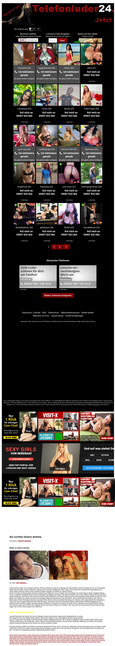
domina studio (38, 640)
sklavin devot (79, 635)
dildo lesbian (77, 638)
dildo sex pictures (44, 638)
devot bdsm (71, 635)
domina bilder (80, 640)
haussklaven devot (90, 635)
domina (96, 638)
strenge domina (30, 642)
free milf (79, 637)
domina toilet (52, 642)
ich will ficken (92, 642)
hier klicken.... (22, 583)
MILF (74, 637)
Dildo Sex (16, 638)
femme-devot (36, 635)
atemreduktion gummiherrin (63, 637)
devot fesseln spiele (24, 635)
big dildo (63, 638)
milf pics (100, 637)
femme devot (14, 635)
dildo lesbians (33, 638)
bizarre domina (25, 541)
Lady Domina (60, 640)
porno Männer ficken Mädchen (78, 642)
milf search (93, 637)
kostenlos (64, 642)
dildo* (58, 638)
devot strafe (63, 635)
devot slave (55, 635)
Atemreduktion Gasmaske (45, 637)
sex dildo (84, 638)
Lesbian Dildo (24, 638)
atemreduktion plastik (30, 637)
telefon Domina (70, 640)
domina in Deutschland (92, 640)
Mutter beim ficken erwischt (29, 643)
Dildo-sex (53, 638)
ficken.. (17, 643)
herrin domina (28, 640)
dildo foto (69, 638)
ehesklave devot (46, 635)
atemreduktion (18, 637)
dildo (11, 638)
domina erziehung (41, 642)
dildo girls (90, 638)
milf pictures (86, 637)
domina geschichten (49, 640)
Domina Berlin (20, 642)
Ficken (59, 642)
